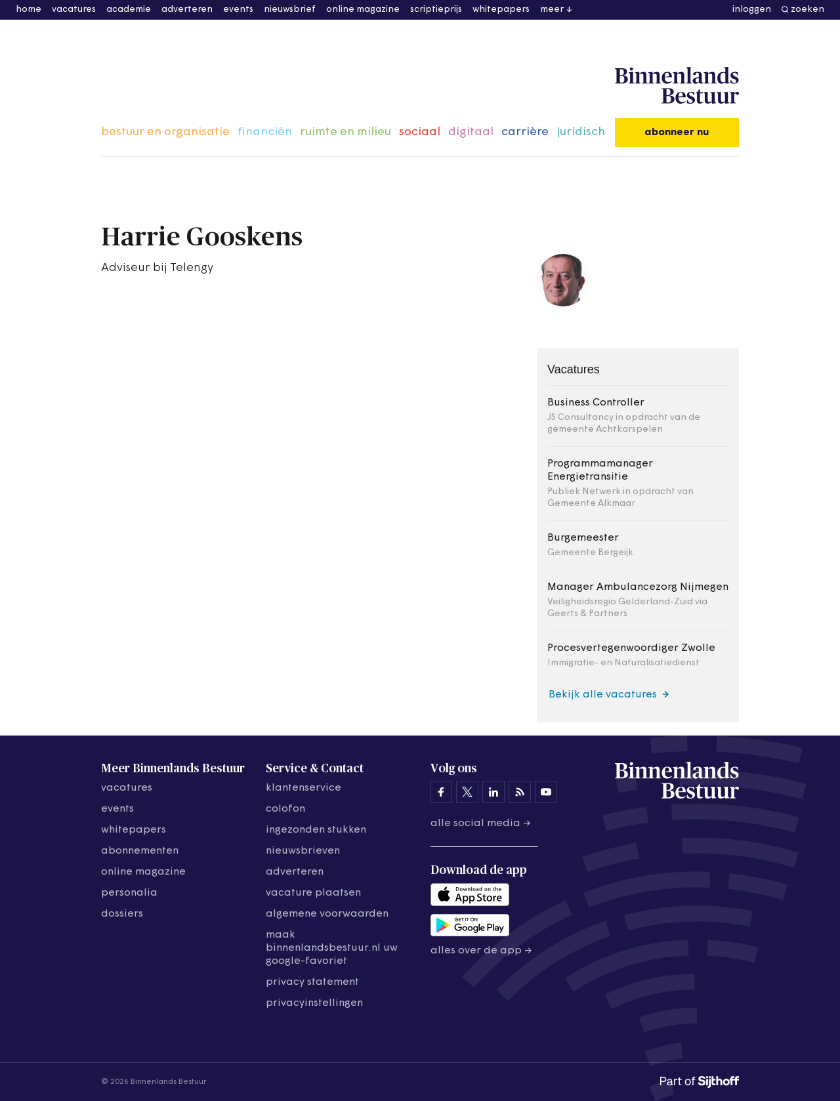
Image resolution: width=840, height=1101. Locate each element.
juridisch (580, 132)
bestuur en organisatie (165, 132)
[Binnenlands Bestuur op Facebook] (441, 791)
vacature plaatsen (313, 893)
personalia (129, 893)
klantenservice (303, 788)
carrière (525, 132)
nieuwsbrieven (303, 851)
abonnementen (139, 851)
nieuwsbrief (290, 9)
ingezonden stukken (316, 830)
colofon (285, 809)
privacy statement (312, 982)
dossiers (122, 914)
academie (128, 9)
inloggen (751, 9)
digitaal (471, 132)
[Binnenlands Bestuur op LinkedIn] (493, 791)
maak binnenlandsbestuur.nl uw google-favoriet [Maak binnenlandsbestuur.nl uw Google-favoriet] (332, 948)
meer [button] (552, 9)
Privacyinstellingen (314, 1003)
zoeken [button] (807, 9)
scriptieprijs (436, 9)
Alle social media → (480, 823)
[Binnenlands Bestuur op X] (467, 791)
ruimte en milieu (345, 132)
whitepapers (501, 9)
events (238, 9)
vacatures (74, 9)
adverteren (187, 9)
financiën (265, 132)
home (28, 9)
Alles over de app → (481, 950)
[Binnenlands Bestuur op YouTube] (546, 791)
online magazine (363, 9)
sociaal (419, 132)
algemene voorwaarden (327, 914)
